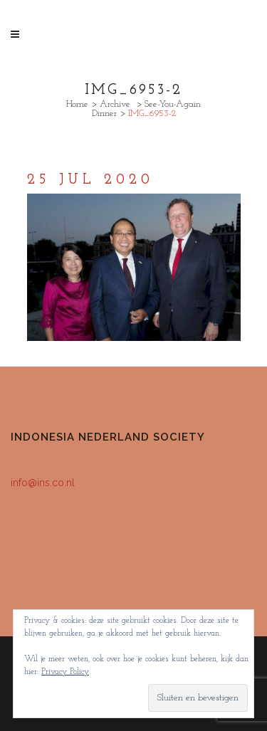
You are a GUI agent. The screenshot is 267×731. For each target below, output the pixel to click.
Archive (115, 104)
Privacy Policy (65, 672)
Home (77, 104)
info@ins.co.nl (43, 482)
